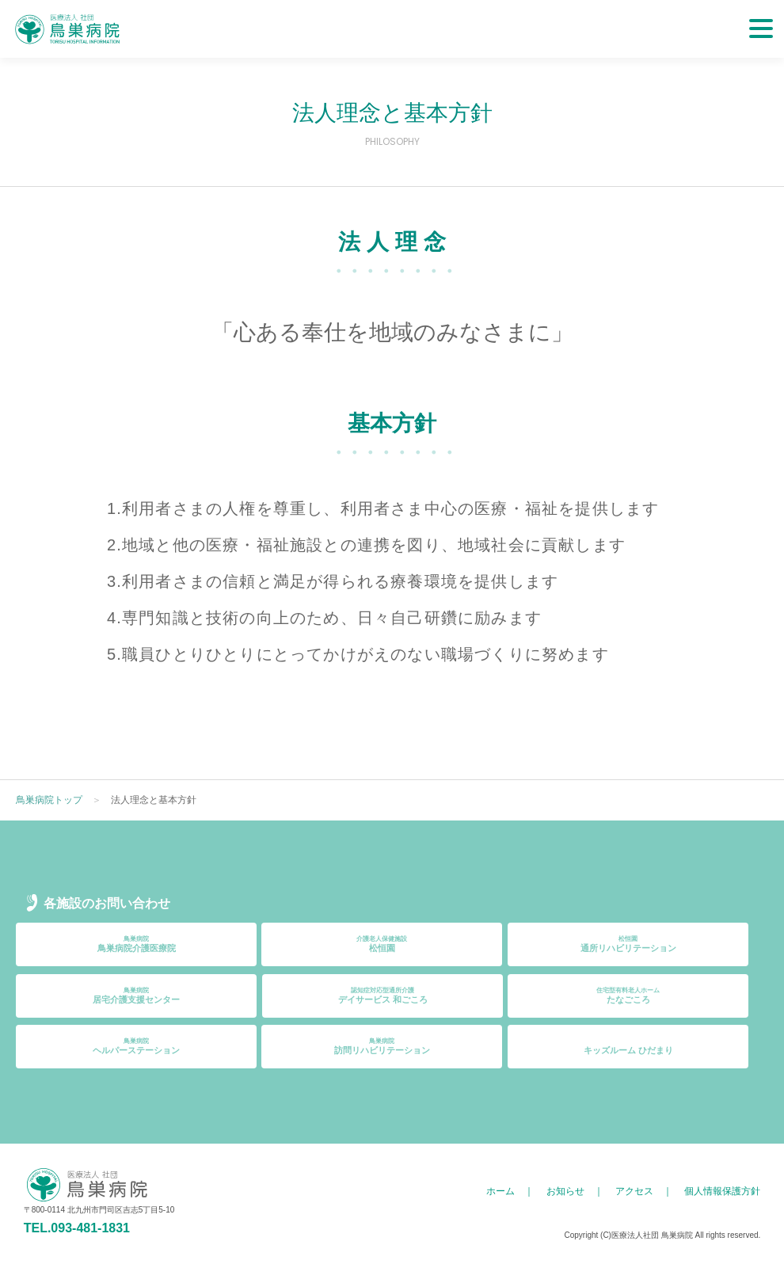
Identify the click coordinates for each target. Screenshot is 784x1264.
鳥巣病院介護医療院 (136, 944)
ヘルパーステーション (136, 1046)
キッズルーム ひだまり (628, 1046)
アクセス (634, 1191)
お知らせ (565, 1191)
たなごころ (628, 995)
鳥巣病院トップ (49, 799)
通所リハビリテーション (628, 944)
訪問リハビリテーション (381, 1046)
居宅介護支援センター (136, 995)
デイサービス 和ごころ (382, 995)
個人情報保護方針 (722, 1191)
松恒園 (381, 944)
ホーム (500, 1191)
